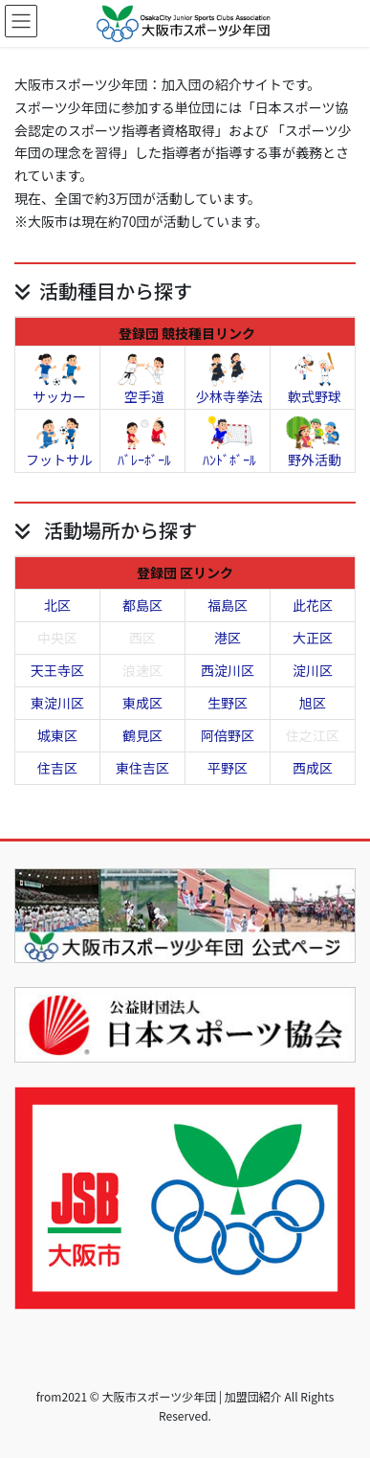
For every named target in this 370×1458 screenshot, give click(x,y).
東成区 (142, 702)
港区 (227, 637)
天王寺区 (57, 670)
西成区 (313, 767)
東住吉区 (142, 767)
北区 (57, 605)
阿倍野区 (227, 735)
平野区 (227, 767)
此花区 (313, 605)
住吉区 (57, 767)
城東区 (57, 735)
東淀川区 (57, 702)
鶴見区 (142, 735)
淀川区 (313, 670)
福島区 (227, 605)
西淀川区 (227, 670)
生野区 (227, 702)
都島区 (142, 605)
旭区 (312, 702)
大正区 (313, 637)
